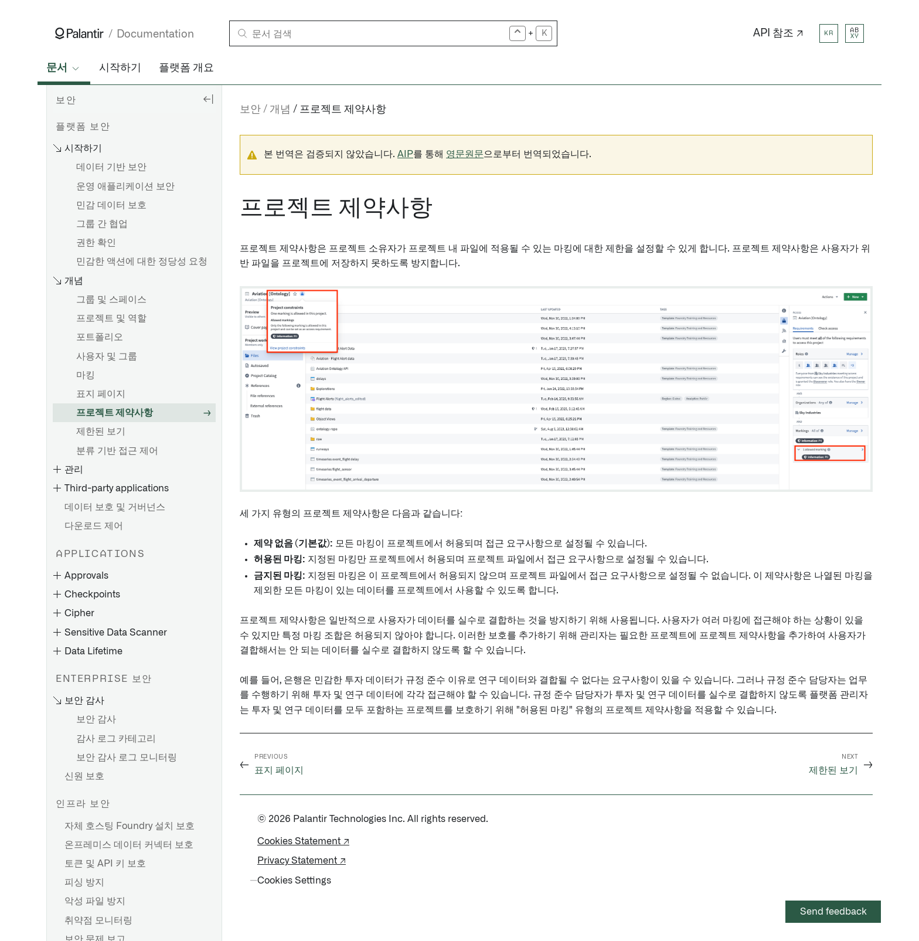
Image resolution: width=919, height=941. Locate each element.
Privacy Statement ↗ (301, 860)
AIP (405, 154)
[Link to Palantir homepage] (79, 33)
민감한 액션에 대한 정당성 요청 (141, 261)
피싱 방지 (84, 882)
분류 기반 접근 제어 (117, 451)
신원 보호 (84, 776)
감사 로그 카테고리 (116, 738)
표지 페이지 (100, 394)
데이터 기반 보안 (111, 167)
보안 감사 (96, 719)
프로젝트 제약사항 (114, 412)
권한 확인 (96, 242)
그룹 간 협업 (102, 224)
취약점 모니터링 (98, 920)
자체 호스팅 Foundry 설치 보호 (129, 826)
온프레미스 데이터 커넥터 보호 (128, 845)
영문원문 (465, 154)
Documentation (155, 34)
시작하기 (120, 68)
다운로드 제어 (93, 526)
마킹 (85, 375)
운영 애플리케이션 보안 (125, 186)
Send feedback (833, 911)
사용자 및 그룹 (106, 356)
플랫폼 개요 (186, 68)
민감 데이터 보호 (111, 205)
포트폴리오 (99, 337)
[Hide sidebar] (208, 98)
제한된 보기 (100, 431)
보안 (250, 109)
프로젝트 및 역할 (111, 318)
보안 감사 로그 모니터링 (126, 757)
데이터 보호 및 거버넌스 (114, 507)
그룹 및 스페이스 (111, 299)
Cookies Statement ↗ (303, 841)
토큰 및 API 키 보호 (105, 863)
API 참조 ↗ (778, 33)
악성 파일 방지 (94, 901)
